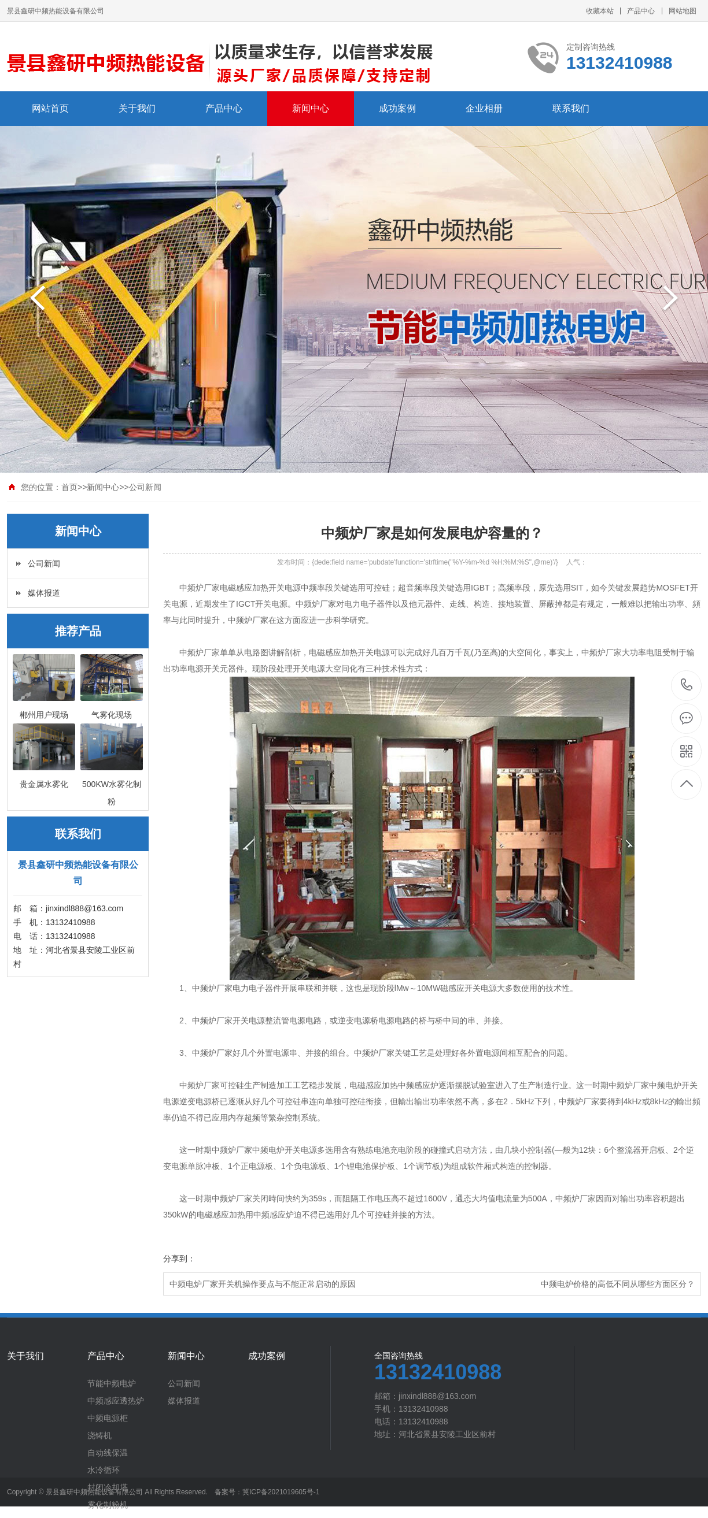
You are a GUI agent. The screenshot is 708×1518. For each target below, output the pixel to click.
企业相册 (484, 108)
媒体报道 (44, 592)
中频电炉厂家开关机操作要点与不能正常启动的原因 (262, 1284)
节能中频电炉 (111, 1383)
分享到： (179, 1258)
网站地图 (682, 11)
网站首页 (50, 108)
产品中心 (641, 11)
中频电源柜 (107, 1418)
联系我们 (570, 108)
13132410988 (687, 685)
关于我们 (137, 108)
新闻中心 (310, 108)
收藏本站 (600, 11)
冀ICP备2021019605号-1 (280, 1492)
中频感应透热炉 (115, 1401)
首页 (69, 487)
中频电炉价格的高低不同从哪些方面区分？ (618, 1284)
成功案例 (397, 108)
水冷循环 (103, 1470)
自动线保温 (107, 1453)
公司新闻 (145, 487)
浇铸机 (99, 1435)
